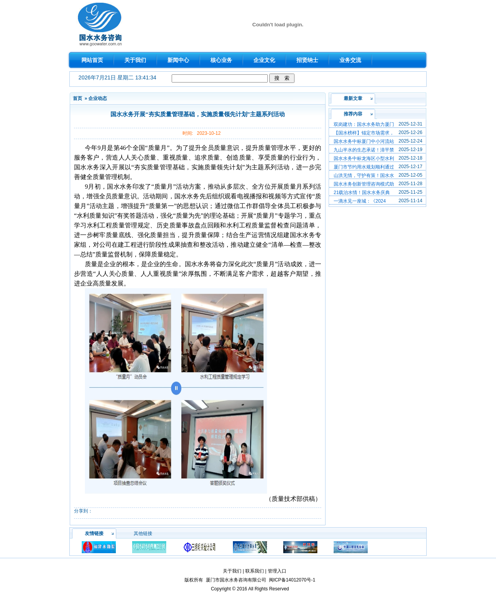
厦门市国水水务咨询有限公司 (236, 580)
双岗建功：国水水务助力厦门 (364, 124)
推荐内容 (353, 114)
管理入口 (277, 571)
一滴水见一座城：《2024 (360, 201)
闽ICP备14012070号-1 (292, 580)
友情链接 (94, 533)
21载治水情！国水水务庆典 (362, 192)
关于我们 (232, 571)
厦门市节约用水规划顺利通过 (364, 167)
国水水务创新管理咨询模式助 (364, 184)
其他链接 (143, 533)
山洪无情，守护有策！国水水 (364, 175)
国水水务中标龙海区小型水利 (364, 158)
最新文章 (353, 98)
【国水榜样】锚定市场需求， (364, 133)
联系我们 (254, 571)
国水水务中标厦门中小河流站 (364, 141)
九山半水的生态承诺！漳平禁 (364, 150)
